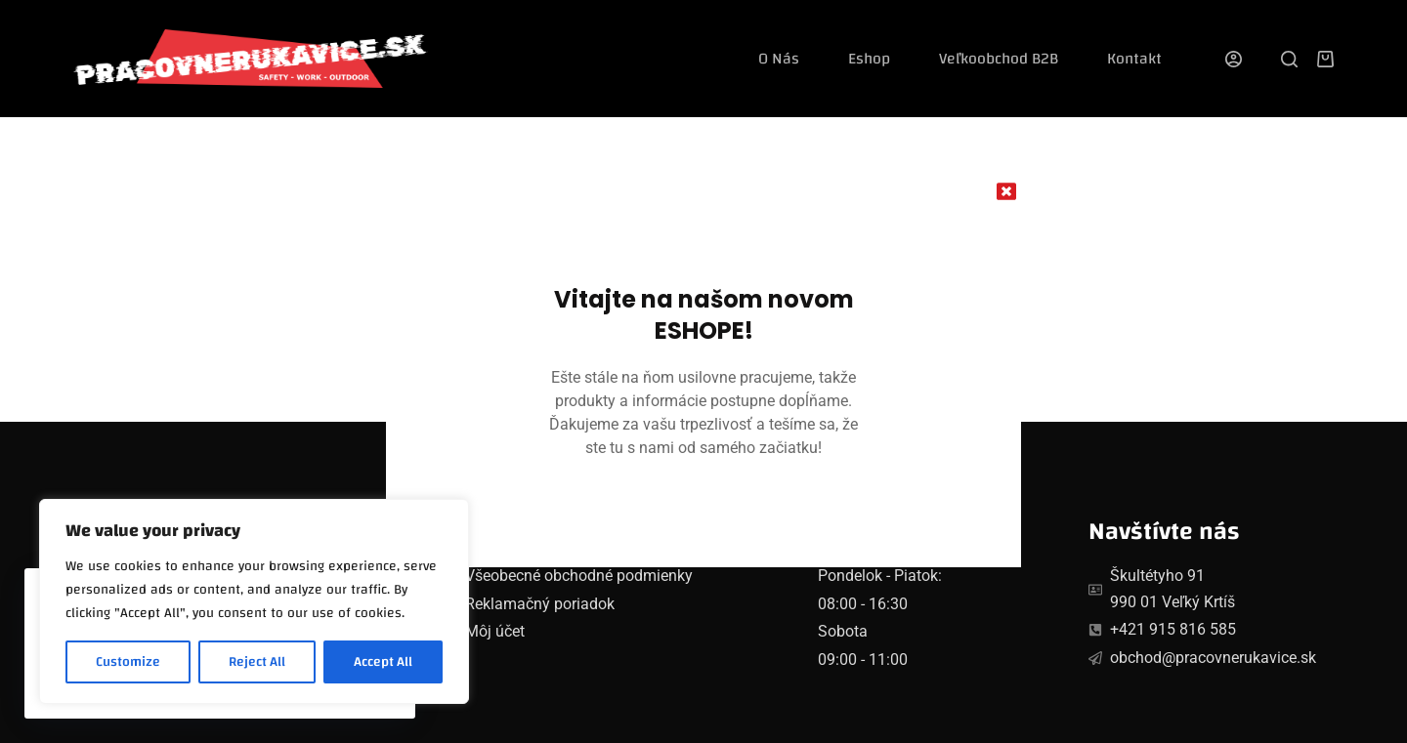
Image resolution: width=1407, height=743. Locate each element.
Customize (128, 662)
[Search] (1289, 59)
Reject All (257, 662)
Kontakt (1134, 58)
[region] (254, 601)
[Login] (1233, 59)
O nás (778, 58)
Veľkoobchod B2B (998, 58)
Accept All (383, 662)
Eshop (869, 58)
